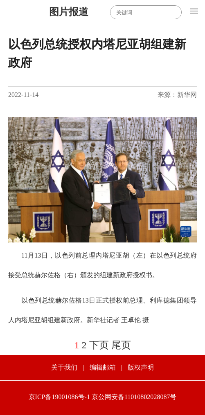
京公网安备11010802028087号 (134, 396)
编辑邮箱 (103, 367)
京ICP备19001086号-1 (59, 396)
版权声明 (141, 367)
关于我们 (64, 367)
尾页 (121, 345)
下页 (99, 345)
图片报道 (68, 12)
